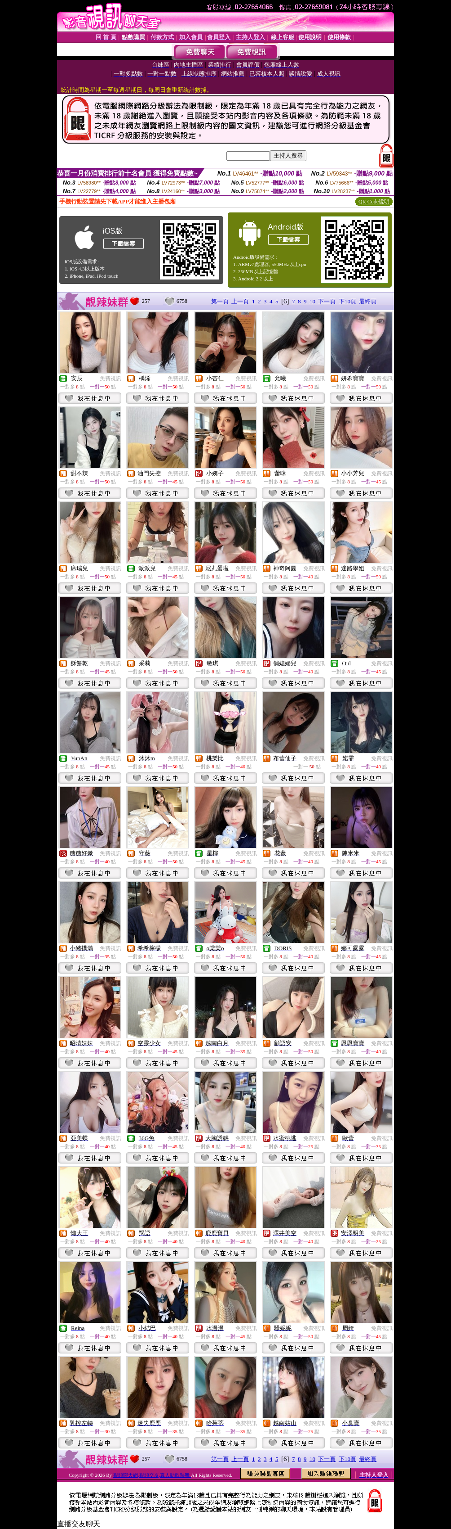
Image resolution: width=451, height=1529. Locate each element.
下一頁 (327, 301)
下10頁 (347, 301)
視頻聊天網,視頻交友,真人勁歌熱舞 (152, 1475)
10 (312, 301)
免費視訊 (110, 378)
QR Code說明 (373, 201)
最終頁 (367, 301)
